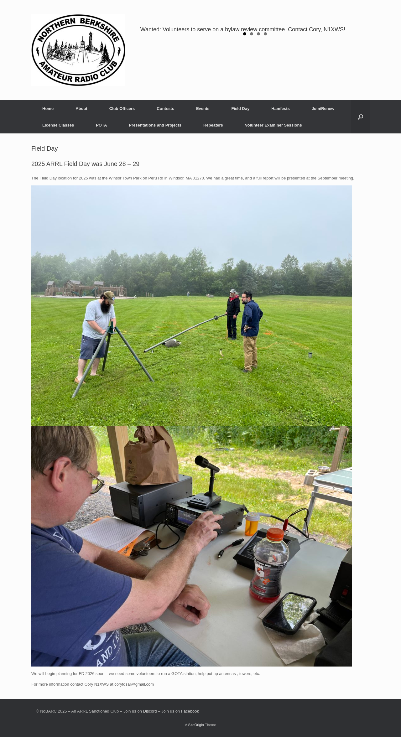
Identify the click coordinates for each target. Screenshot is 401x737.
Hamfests (280, 108)
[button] (360, 116)
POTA (101, 125)
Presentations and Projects (155, 125)
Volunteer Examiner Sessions (273, 125)
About (81, 108)
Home (48, 108)
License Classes (58, 125)
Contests (165, 108)
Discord (150, 711)
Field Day (241, 108)
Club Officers (122, 108)
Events (203, 108)
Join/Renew (323, 108)
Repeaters (213, 125)
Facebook (190, 711)
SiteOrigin (196, 725)
